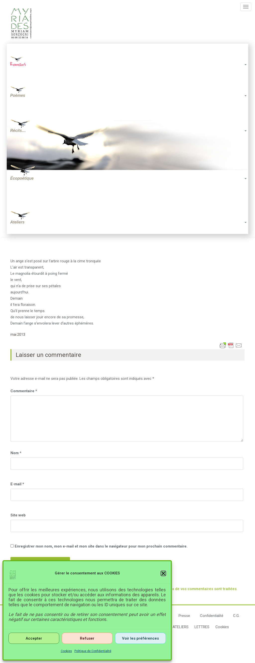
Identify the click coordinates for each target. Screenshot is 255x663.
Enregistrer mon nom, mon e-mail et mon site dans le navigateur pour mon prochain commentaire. (101, 547)
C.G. (236, 616)
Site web (18, 515)
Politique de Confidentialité (92, 651)
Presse (184, 616)
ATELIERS (181, 627)
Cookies (66, 651)
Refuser (87, 638)
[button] (163, 573)
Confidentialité (211, 616)
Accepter (34, 638)
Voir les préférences (140, 638)
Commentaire (23, 391)
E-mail (17, 484)
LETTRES (201, 627)
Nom (15, 453)
